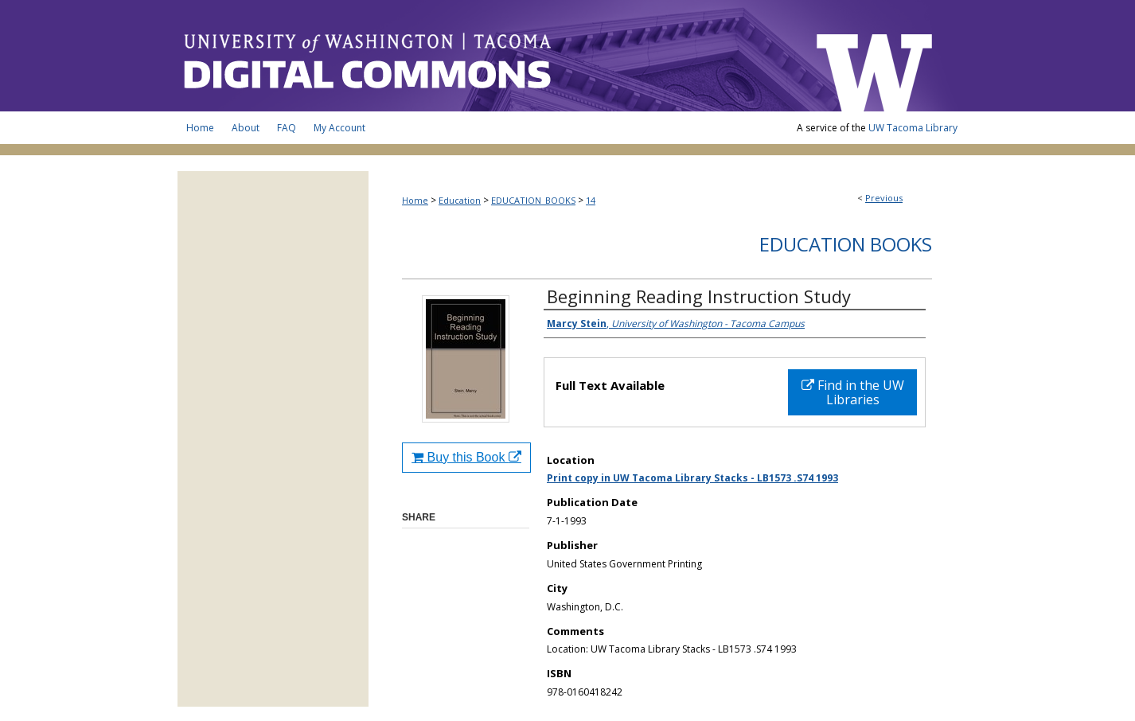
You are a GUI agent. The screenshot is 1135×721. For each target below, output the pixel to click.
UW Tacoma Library (913, 127)
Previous (884, 198)
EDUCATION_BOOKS (533, 200)
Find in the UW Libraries (853, 392)
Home (415, 200)
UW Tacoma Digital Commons (487, 55)
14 (590, 200)
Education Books (845, 244)
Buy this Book (466, 457)
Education (460, 200)
